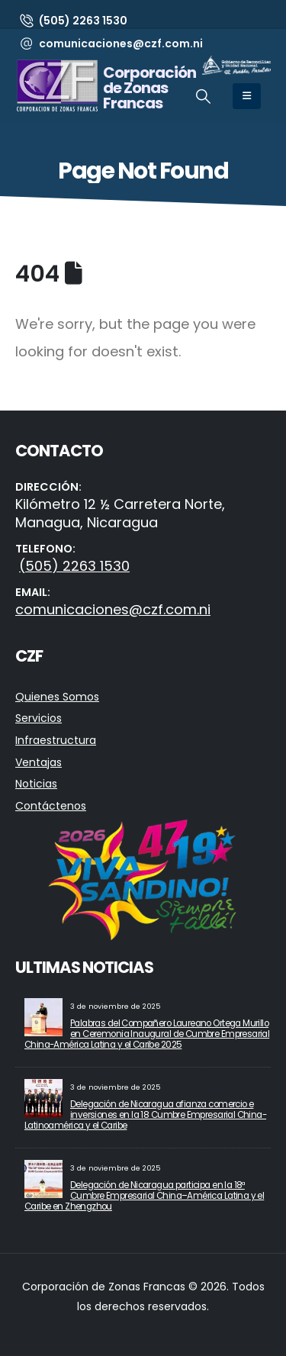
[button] (203, 97)
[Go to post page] (43, 1016)
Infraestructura (55, 740)
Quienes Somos (57, 696)
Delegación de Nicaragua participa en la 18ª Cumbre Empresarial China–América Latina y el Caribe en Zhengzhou (144, 1196)
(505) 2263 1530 (74, 565)
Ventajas (38, 762)
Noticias (36, 783)
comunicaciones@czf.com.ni (112, 609)
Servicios (38, 718)
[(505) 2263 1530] (72, 20)
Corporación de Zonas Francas (149, 88)
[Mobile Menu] (247, 96)
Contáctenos (50, 805)
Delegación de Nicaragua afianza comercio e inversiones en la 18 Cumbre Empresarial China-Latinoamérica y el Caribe (145, 1115)
